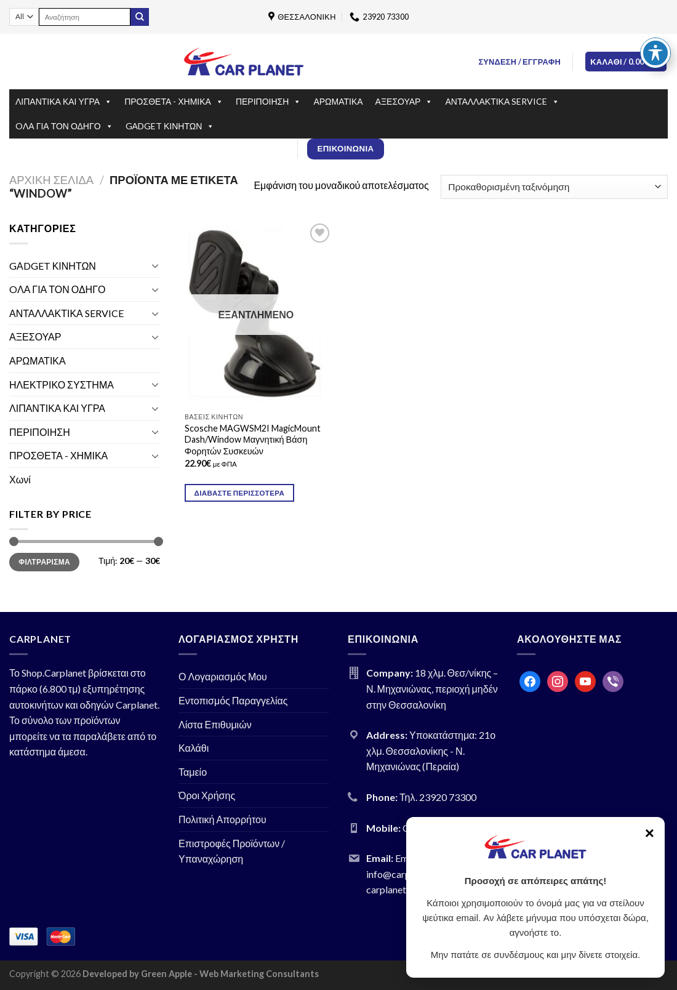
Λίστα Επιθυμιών (215, 724)
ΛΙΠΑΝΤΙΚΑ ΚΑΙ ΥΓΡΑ (63, 101)
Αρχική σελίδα (51, 180)
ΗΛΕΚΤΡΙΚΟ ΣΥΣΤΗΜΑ (61, 384)
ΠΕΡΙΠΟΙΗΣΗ (268, 101)
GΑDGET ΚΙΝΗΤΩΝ (170, 126)
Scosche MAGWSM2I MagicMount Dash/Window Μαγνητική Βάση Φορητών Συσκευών (253, 439)
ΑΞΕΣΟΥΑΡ (404, 101)
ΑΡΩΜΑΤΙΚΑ (338, 101)
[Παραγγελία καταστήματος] (554, 187)
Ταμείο (192, 772)
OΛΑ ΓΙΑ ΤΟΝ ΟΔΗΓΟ (64, 126)
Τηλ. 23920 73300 (437, 797)
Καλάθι (193, 748)
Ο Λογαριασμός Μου (222, 676)
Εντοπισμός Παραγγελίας (233, 700)
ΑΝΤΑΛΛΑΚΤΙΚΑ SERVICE (502, 101)
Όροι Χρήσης (206, 795)
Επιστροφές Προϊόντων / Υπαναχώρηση (231, 851)
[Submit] (139, 17)
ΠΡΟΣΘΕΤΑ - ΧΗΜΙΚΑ (173, 101)
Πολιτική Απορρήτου (222, 819)
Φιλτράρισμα (44, 561)
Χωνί (20, 479)
